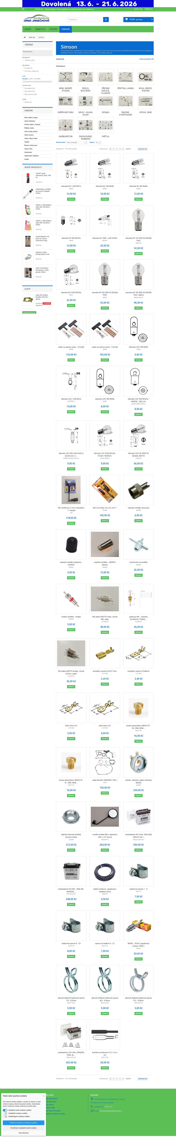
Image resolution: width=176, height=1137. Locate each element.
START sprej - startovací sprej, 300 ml (43, 178)
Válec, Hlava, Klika (30, 140)
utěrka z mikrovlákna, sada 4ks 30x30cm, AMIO (44, 209)
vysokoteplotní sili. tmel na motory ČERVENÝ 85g (42, 241)
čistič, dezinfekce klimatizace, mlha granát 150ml (42, 272)
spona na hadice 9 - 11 (104, 943)
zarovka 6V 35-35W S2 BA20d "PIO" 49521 (139, 293)
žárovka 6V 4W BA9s (139, 186)
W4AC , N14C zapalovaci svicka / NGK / (138, 944)
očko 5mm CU (71, 726)
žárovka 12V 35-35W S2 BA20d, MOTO (138, 454)
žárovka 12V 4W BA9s (104, 399)
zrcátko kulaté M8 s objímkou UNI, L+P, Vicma (104, 835)
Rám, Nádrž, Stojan (31, 119)
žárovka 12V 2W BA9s (138, 347)
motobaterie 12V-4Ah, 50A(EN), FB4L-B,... (71, 1053)
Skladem (30, 60)
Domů (28, 29)
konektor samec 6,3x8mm (139, 671)
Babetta (40, 29)
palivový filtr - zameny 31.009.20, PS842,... (138, 618)
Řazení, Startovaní (30, 147)
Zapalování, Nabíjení (31, 157)
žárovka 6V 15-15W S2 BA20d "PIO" (139, 239)
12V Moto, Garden (32, 71)
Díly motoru (30, 91)
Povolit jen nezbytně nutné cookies (24, 1128)
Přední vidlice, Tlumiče (32, 126)
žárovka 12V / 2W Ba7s (71, 399)
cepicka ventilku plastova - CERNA (71, 563)
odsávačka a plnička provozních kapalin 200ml (43, 194)
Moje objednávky (51, 1099)
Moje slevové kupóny (53, 1111)
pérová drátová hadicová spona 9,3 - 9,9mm (138, 999)
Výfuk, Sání (28, 151)
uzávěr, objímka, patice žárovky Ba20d (138, 781)
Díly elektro (30, 88)
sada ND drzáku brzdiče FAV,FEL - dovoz (42, 303)
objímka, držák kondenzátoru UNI (42, 256)
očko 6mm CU (105, 726)
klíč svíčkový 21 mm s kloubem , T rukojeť (71, 509)
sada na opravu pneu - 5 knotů (105, 347)
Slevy (27, 295)
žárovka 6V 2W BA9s (105, 186)
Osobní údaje (50, 1108)
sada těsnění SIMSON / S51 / (104, 780)
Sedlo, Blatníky (29, 123)
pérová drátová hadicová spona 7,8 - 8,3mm (71, 999)
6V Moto (28, 68)
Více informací (24, 1133)
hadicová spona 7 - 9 (138, 889)
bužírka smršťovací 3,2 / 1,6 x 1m (104, 1053)
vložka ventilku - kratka (71, 617)
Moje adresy (49, 1105)
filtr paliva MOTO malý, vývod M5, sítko (104, 618)
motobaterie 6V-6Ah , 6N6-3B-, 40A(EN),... (71, 890)
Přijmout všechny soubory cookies (23, 1123)
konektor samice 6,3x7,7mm (105, 671)
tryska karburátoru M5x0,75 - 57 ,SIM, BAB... (71, 781)
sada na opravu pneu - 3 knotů (71, 347)
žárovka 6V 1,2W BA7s (71, 186)
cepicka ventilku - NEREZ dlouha (105, 563)
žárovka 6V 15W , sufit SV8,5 (104, 238)
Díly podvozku (31, 94)
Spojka (26, 144)
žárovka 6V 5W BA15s (71, 238)
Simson (66, 29)
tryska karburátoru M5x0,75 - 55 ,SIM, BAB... (138, 727)
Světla (26, 161)
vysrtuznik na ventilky (139, 562)
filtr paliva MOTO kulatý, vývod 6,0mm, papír (71, 672)
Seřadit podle (60, 142)
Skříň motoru (29, 137)
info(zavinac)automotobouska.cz (110, 1111)
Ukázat (91, 142)
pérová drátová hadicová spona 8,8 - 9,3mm (104, 999)
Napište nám (138, 9)
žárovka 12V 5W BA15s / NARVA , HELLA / (138, 400)
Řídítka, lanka (29, 130)
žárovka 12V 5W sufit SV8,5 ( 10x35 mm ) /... (71, 454)
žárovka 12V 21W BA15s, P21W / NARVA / (105, 454)
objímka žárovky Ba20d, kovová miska (71, 835)
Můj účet (49, 1095)
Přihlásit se (149, 9)
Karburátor (28, 154)
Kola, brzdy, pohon (30, 133)
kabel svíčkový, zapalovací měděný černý (105, 890)
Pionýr (53, 29)
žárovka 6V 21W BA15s (71, 292)
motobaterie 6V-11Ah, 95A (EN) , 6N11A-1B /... (138, 835)
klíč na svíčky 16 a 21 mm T (105, 508)
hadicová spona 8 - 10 (71, 943)
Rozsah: (25, 79)
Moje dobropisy (50, 1102)
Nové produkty (33, 169)
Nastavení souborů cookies (55, 1114)
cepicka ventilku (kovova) (138, 508)
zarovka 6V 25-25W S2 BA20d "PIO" (105, 293)
